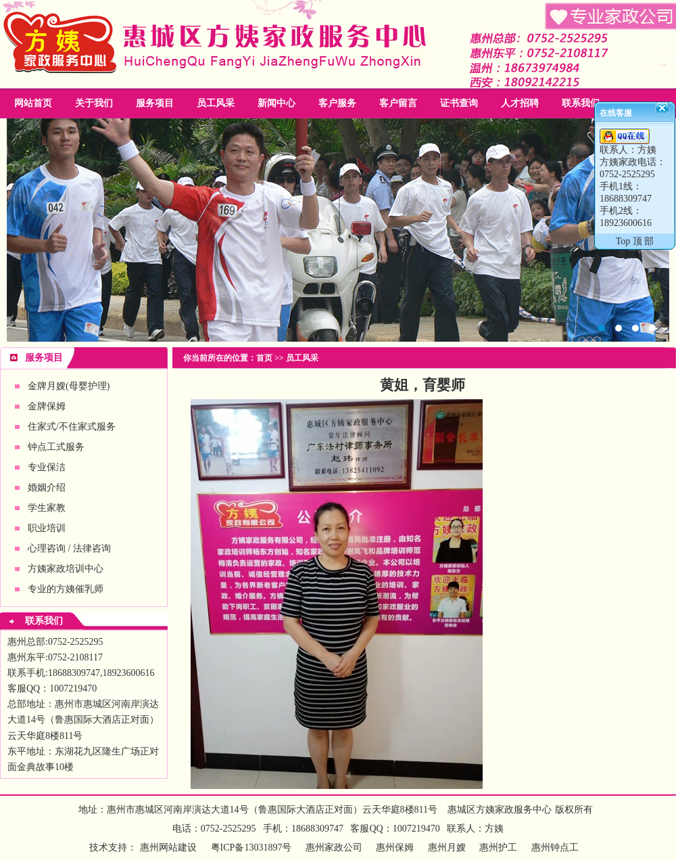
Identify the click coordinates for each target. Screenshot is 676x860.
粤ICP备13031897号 (249, 847)
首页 (264, 358)
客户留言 (398, 103)
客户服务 (337, 103)
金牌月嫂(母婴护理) (69, 386)
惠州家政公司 (338, 230)
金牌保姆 (47, 406)
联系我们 (581, 103)
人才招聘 (520, 103)
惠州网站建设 (168, 847)
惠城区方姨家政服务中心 (500, 810)
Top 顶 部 (635, 241)
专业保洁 (47, 467)
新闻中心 (276, 103)
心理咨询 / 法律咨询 (69, 548)
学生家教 (47, 508)
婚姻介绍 (47, 487)
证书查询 (459, 103)
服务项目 (155, 103)
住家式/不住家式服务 (72, 427)
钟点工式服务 (56, 447)
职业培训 (47, 528)
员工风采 (216, 103)
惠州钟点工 (555, 847)
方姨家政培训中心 (65, 569)
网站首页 (33, 103)
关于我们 (94, 103)
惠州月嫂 (447, 847)
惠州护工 (498, 847)
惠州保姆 (395, 847)
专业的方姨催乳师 (65, 589)
